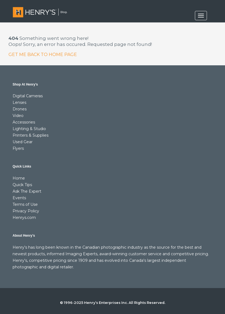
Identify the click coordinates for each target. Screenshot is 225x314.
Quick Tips (22, 184)
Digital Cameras (28, 95)
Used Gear (23, 141)
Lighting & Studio (29, 128)
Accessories (24, 122)
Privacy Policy (26, 211)
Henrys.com (24, 217)
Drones (20, 109)
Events (19, 197)
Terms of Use (25, 204)
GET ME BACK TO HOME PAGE (42, 54)
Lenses (19, 102)
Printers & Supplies (30, 135)
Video (18, 115)
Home (19, 178)
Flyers (18, 148)
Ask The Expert (27, 191)
